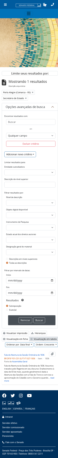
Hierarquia (38, 333)
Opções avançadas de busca (25, 107)
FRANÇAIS (30, 409)
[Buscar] (30, 122)
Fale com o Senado (13, 442)
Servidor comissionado (13, 427)
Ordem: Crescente (45, 344)
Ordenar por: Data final (18, 344)
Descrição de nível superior (16, 179)
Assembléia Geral (19, 361)
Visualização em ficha (15, 339)
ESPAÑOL (18, 409)
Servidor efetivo (9, 423)
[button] (45, 5)
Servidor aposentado (12, 432)
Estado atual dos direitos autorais (21, 234)
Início (8, 275)
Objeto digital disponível (17, 209)
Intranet (7, 417)
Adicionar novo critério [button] (19, 154)
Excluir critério (31, 143)
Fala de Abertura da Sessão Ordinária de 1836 (24, 355)
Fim (7, 287)
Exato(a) (12, 309)
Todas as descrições (18, 263)
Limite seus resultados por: (30, 73)
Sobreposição (15, 306)
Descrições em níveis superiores (23, 259)
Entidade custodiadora (14, 166)
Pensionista (7, 436)
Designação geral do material (19, 246)
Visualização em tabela (43, 339)
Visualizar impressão (15, 333)
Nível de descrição (14, 197)
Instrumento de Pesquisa (17, 222)
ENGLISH (6, 409)
